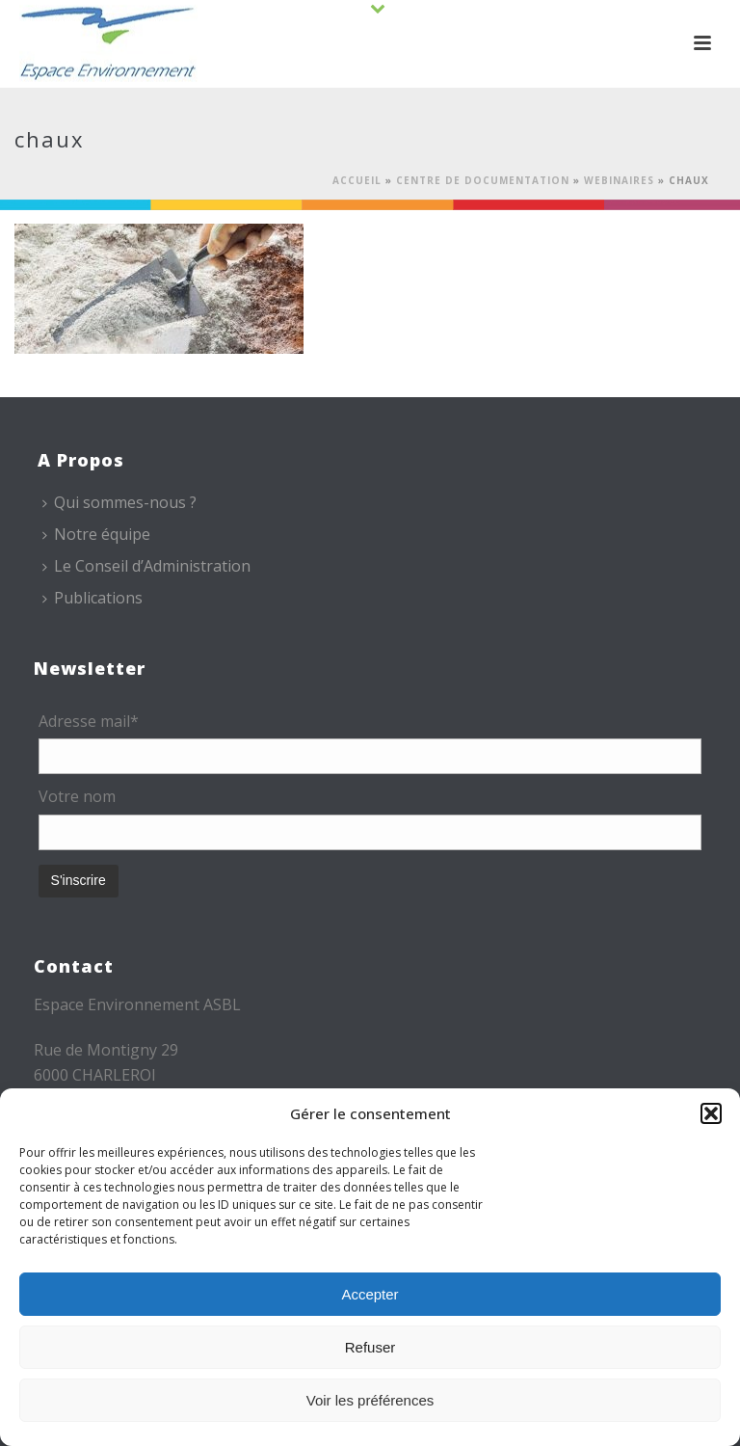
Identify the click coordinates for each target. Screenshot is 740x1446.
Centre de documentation (482, 180)
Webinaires (619, 180)
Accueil (357, 180)
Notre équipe (96, 534)
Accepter (369, 1294)
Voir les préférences (370, 1400)
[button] (711, 1113)
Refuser (370, 1347)
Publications (92, 597)
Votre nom (77, 796)
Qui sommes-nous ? (119, 502)
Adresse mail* (89, 721)
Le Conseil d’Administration (146, 565)
